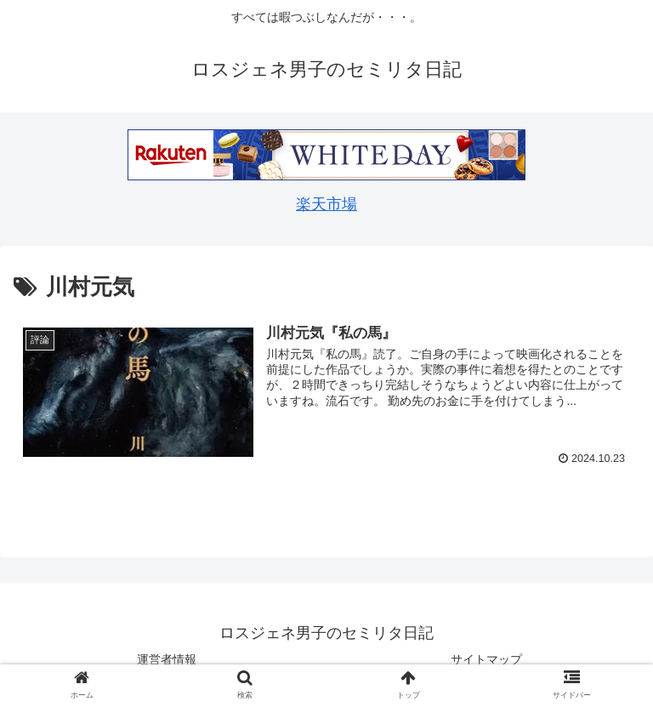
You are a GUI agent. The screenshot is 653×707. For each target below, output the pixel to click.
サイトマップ (486, 659)
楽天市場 (326, 204)
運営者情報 (166, 659)
